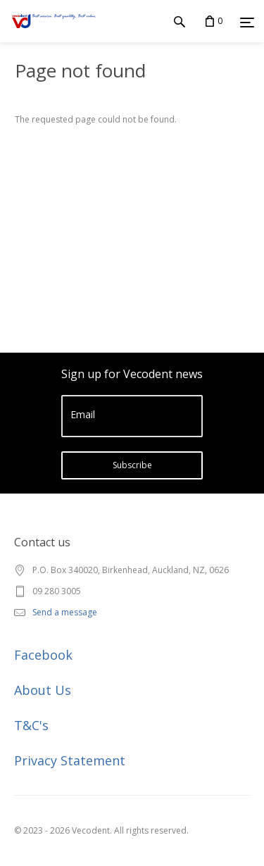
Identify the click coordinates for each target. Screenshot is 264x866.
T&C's (31, 725)
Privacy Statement (69, 760)
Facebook (43, 655)
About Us (42, 690)
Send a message (64, 612)
